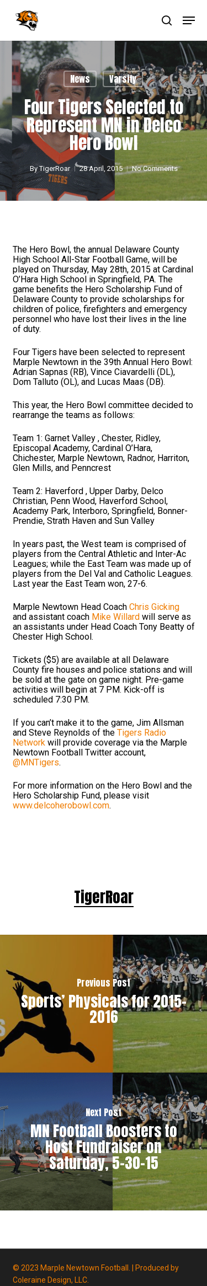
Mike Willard (116, 617)
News (80, 78)
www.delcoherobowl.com (61, 805)
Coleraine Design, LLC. (51, 1280)
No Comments (155, 168)
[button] (189, 20)
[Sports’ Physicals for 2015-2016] (103, 1004)
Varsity (122, 78)
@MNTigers (36, 762)
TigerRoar (54, 168)
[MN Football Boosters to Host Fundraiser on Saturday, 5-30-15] (103, 1141)
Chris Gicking (154, 607)
